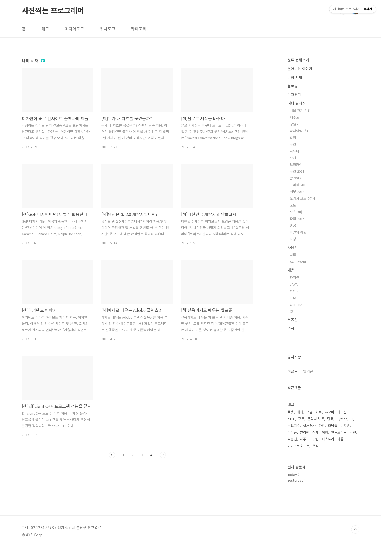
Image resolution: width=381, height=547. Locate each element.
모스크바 (296, 211)
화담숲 (332, 425)
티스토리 (328, 438)
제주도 (294, 117)
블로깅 (293, 85)
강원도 (294, 123)
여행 (325, 432)
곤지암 (345, 425)
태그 (45, 28)
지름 (293, 254)
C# (292, 311)
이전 (112, 455)
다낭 (293, 238)
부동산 (293, 319)
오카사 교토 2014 (302, 198)
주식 (291, 328)
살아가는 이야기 (300, 68)
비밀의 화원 (298, 232)
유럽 (293, 157)
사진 (353, 432)
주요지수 (294, 425)
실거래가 (309, 425)
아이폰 (292, 432)
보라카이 (296, 164)
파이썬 (294, 277)
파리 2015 (297, 218)
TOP (355, 529)
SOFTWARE (298, 261)
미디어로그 (74, 28)
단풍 (330, 418)
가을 (340, 438)
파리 (322, 425)
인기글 (308, 371)
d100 (291, 418)
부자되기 (294, 94)
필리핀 (304, 432)
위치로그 (107, 28)
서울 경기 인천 (300, 110)
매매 (300, 411)
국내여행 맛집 (300, 130)
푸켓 (293, 144)
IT (352, 418)
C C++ (294, 290)
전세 (315, 432)
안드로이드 (339, 432)
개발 (291, 270)
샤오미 (329, 411)
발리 (293, 137)
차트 (319, 411)
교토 (293, 205)
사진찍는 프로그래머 (53, 10)
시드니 (294, 151)
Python (342, 418)
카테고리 (138, 28)
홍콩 (293, 225)
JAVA (294, 284)
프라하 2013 (299, 184)
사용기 (293, 247)
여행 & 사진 (297, 103)
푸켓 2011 (297, 171)
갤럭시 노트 (316, 418)
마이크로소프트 (298, 445)
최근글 (293, 371)
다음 (163, 455)
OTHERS (296, 304)
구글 (309, 411)
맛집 (315, 438)
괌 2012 (295, 178)
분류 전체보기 (298, 59)
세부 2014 (297, 191)
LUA (293, 297)
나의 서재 (295, 77)
